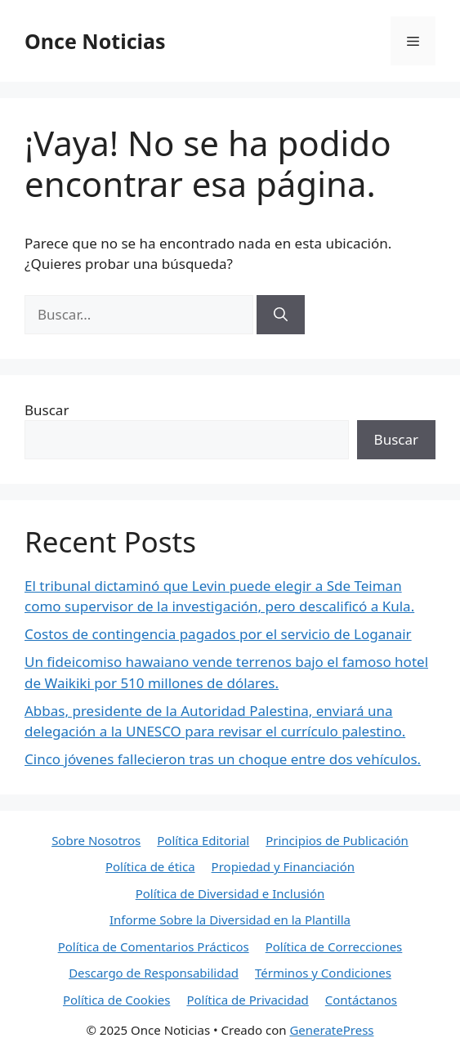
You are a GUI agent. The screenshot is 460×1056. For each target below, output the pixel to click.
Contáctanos (361, 999)
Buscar (47, 409)
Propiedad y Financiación (283, 866)
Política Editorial (203, 840)
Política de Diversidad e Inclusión (230, 893)
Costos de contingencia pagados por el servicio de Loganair (218, 633)
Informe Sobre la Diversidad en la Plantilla (230, 919)
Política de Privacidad (247, 999)
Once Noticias (95, 41)
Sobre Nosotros (96, 840)
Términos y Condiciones (323, 972)
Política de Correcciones (334, 946)
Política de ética (150, 866)
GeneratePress (331, 1030)
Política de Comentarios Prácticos (153, 946)
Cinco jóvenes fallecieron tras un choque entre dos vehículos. (223, 758)
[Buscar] (281, 314)
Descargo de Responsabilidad (154, 972)
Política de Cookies (116, 999)
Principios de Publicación (337, 840)
